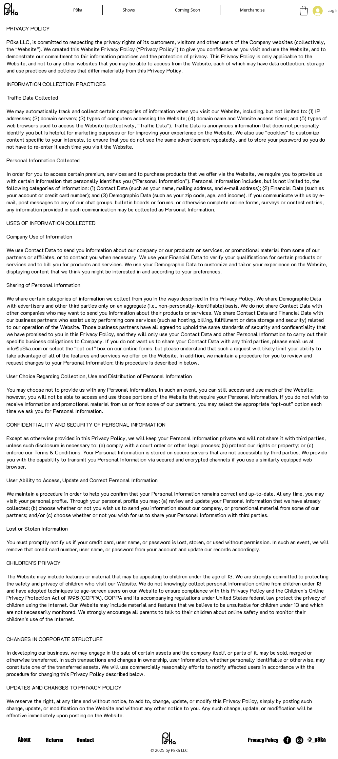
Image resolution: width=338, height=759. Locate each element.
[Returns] (54, 740)
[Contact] (85, 740)
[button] (304, 11)
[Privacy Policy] (263, 740)
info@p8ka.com (24, 348)
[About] (24, 740)
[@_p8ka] (317, 740)
